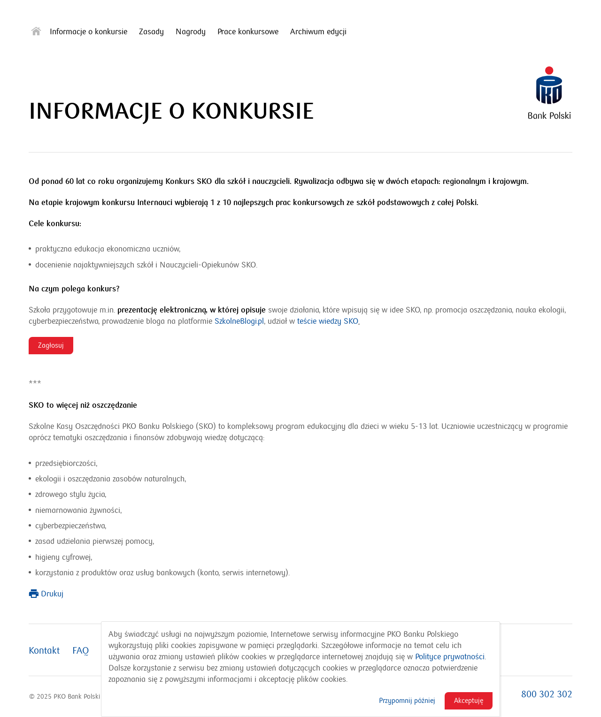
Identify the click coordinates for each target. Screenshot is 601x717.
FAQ (80, 650)
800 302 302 (546, 694)
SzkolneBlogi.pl (239, 321)
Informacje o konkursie (88, 32)
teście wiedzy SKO (327, 321)
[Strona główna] (36, 33)
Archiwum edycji (318, 32)
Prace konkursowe (247, 32)
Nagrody (191, 32)
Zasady (151, 32)
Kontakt (44, 650)
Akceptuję (468, 700)
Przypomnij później (407, 700)
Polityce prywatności (450, 657)
